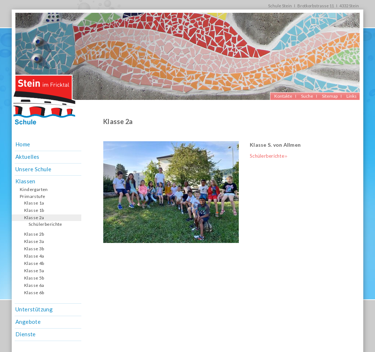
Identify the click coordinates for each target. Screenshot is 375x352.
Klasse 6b (34, 292)
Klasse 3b (34, 248)
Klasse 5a (34, 270)
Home (22, 144)
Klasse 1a (34, 203)
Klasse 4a (34, 256)
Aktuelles (27, 156)
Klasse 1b (34, 210)
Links (351, 96)
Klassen (25, 181)
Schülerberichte (45, 224)
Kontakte (283, 96)
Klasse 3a (34, 241)
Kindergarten (34, 189)
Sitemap (330, 96)
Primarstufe (32, 196)
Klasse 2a (34, 217)
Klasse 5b (34, 278)
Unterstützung (34, 309)
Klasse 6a (34, 285)
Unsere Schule (33, 169)
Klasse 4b (34, 263)
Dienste (25, 334)
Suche (307, 96)
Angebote (28, 321)
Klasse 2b (34, 234)
